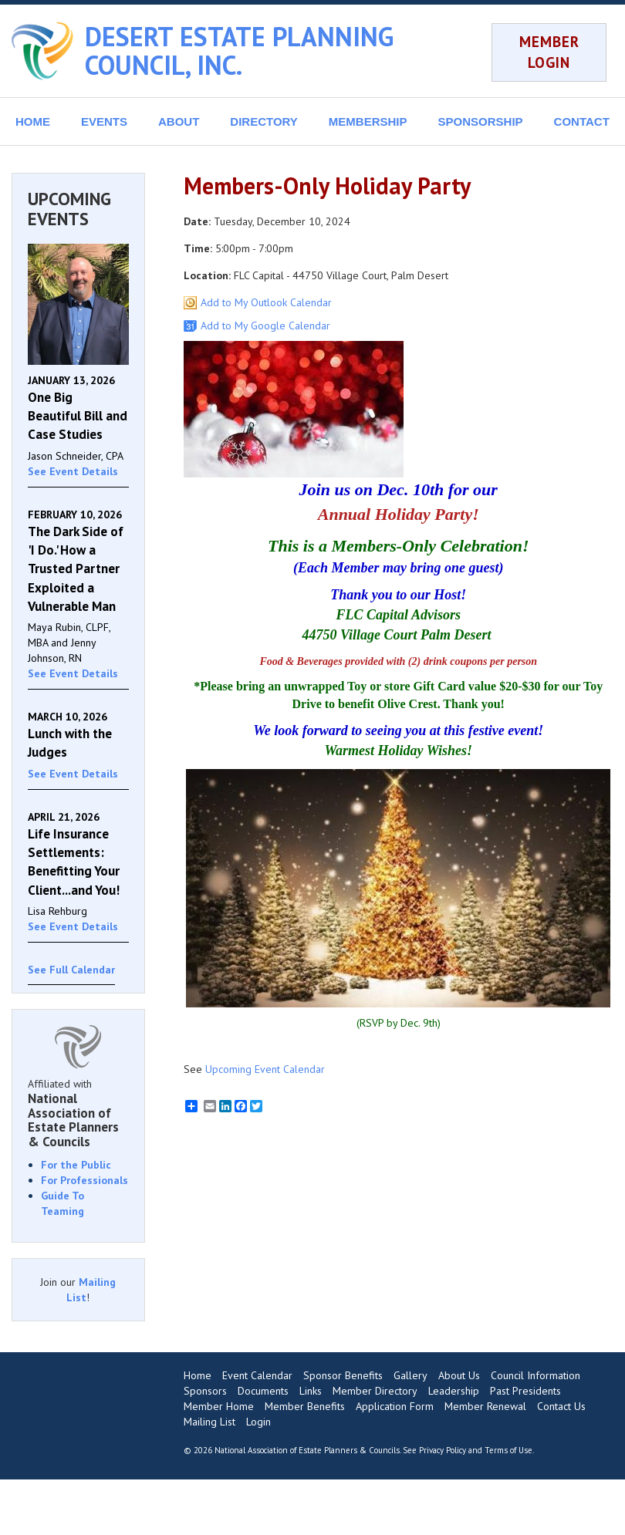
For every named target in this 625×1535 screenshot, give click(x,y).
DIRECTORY (264, 121)
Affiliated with (78, 1113)
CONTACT (582, 121)
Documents (263, 1391)
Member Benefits (305, 1406)
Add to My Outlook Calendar (266, 302)
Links (310, 1391)
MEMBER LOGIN (549, 52)
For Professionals (84, 1180)
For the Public (76, 1165)
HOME (32, 121)
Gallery (410, 1375)
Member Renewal (485, 1406)
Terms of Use (508, 1450)
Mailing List (209, 1422)
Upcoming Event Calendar (265, 1069)
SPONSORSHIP (480, 121)
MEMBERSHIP (368, 121)
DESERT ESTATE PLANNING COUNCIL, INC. (239, 50)
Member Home (219, 1406)
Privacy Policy (442, 1450)
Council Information (535, 1375)
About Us (459, 1375)
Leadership (453, 1391)
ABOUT (178, 121)
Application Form (395, 1406)
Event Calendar (257, 1375)
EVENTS (104, 121)
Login (258, 1422)
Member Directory (375, 1391)
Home (197, 1375)
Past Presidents (525, 1391)
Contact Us (561, 1406)
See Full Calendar (71, 970)
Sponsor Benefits (343, 1375)
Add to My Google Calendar (265, 325)
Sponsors (205, 1391)
